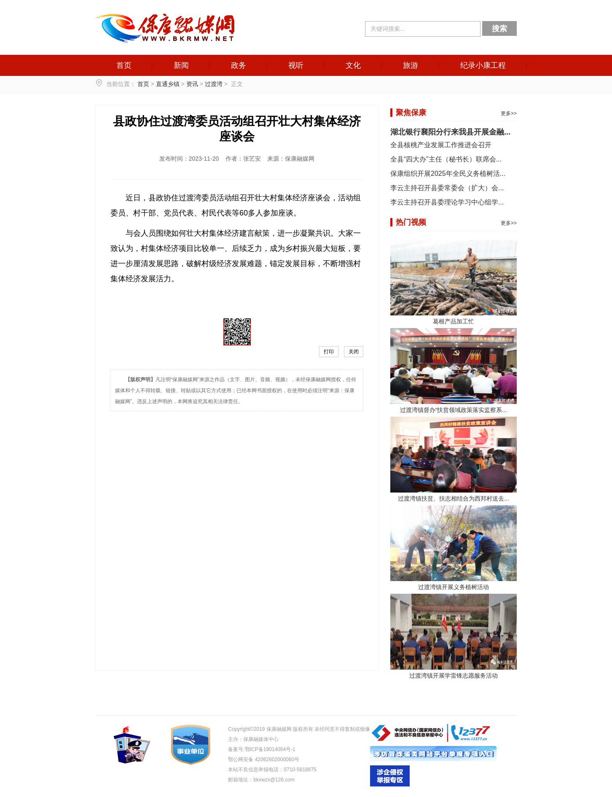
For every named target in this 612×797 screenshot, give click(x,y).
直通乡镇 (168, 84)
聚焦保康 (411, 112)
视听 (295, 65)
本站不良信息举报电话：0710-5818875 (272, 770)
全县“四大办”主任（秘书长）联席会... (446, 159)
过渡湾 (214, 84)
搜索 (499, 28)
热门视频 (411, 222)
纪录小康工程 (483, 65)
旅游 (410, 65)
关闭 (354, 352)
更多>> (509, 113)
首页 (124, 65)
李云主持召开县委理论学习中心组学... (447, 202)
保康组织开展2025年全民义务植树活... (447, 173)
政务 (238, 65)
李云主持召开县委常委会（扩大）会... (447, 187)
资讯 (192, 84)
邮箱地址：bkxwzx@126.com (261, 780)
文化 (353, 65)
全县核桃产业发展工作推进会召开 (440, 144)
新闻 (181, 65)
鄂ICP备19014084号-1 (270, 749)
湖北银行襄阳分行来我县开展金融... (450, 132)
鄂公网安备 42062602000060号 (263, 759)
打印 (329, 352)
